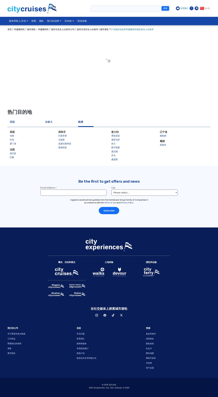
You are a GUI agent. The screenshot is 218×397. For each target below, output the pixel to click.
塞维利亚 (62, 147)
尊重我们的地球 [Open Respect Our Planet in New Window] (14, 343)
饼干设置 (150, 367)
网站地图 (150, 353)
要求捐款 (11, 353)
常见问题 (81, 333)
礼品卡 (149, 348)
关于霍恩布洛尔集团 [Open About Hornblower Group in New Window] (16, 333)
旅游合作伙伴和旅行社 (86, 358)
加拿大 (49, 121)
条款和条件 (151, 333)
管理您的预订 (83, 348)
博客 (9, 348)
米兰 (113, 143)
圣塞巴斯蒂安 (64, 143)
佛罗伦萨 (115, 139)
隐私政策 (150, 343)
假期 (33, 21)
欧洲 (80, 121)
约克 (12, 139)
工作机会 (11, 338)
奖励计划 (81, 353)
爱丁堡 (13, 143)
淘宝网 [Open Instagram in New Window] (96, 315)
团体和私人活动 (18, 21)
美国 (12, 121)
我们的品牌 (54, 21)
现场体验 (82, 21)
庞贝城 (114, 151)
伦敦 (12, 135)
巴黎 (12, 157)
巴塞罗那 (62, 135)
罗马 (113, 155)
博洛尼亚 (115, 135)
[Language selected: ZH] (205, 8)
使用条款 (150, 338)
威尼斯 (114, 159)
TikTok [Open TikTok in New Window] (113, 315)
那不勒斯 (115, 147)
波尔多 (13, 153)
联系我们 (81, 338)
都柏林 (163, 135)
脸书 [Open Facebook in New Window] (105, 315)
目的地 (70, 21)
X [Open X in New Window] (121, 315)
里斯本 (163, 144)
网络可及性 (151, 358)
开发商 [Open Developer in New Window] (149, 363)
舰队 (41, 21)
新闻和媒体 (82, 343)
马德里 (61, 139)
